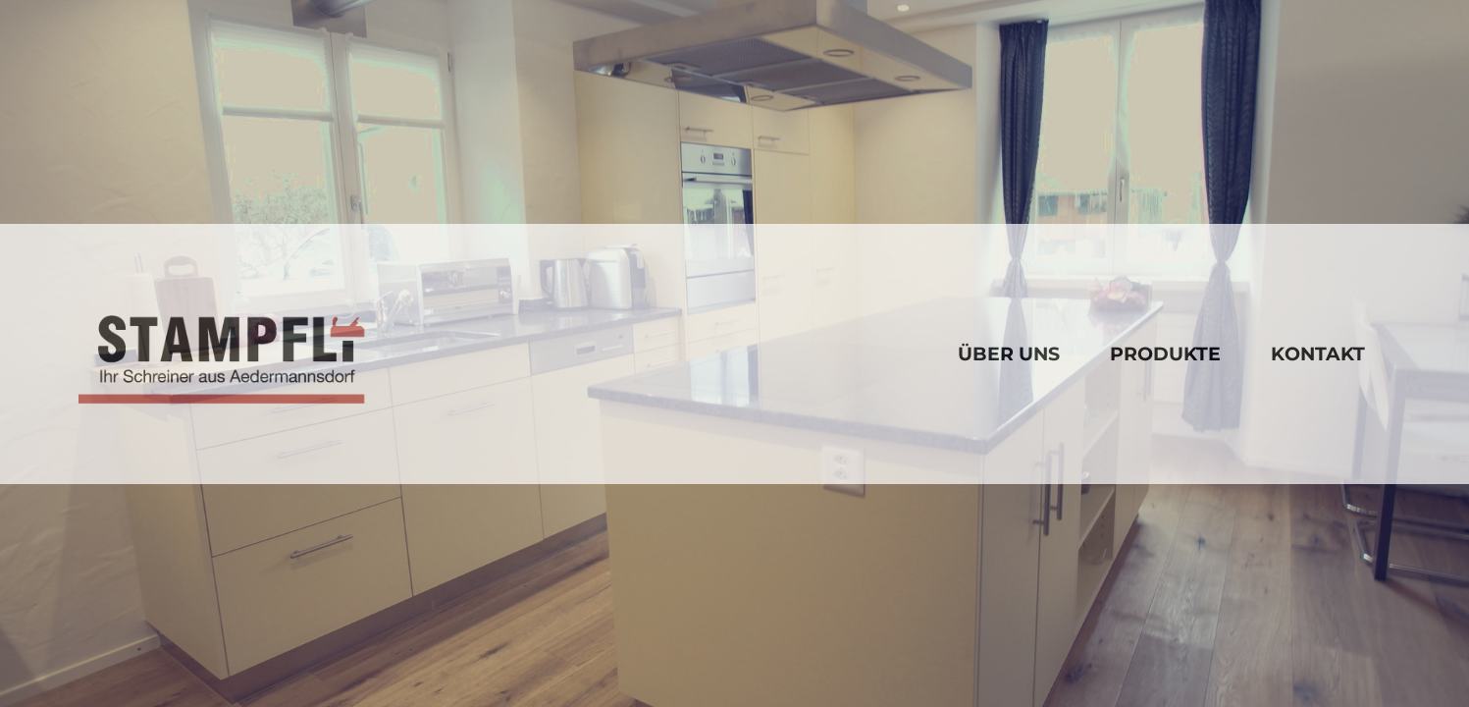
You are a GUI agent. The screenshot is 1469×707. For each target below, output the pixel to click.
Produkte (1165, 354)
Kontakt (1318, 354)
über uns (1009, 354)
